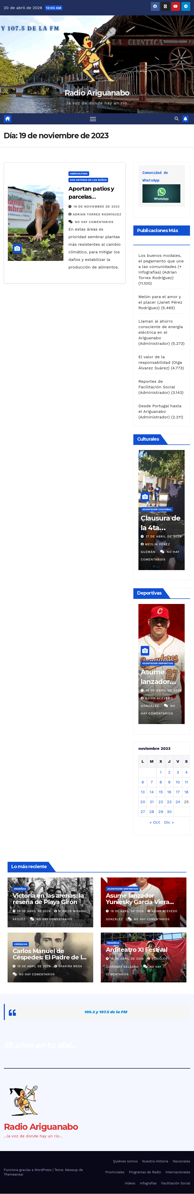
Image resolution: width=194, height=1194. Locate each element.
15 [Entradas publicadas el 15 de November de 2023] (161, 792)
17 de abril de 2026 (164, 536)
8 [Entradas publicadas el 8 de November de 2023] (161, 782)
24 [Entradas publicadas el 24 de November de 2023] (178, 802)
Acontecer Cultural (157, 509)
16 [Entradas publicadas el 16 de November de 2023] (169, 792)
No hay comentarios (94, 222)
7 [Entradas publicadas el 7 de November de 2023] (152, 782)
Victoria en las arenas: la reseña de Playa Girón (48, 899)
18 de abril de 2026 (164, 690)
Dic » (169, 822)
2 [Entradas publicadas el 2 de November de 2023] (169, 772)
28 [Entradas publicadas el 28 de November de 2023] (151, 811)
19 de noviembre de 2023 (97, 207)
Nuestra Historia (155, 1161)
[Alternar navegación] (93, 119)
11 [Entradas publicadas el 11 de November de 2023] (186, 782)
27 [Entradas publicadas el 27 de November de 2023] (142, 811)
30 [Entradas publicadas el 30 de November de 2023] (169, 811)
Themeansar (13, 1175)
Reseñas (20, 889)
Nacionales (181, 1161)
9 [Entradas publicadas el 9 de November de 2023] (169, 782)
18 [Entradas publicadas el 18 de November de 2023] (186, 792)
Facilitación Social (175, 1183)
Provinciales (115, 1173)
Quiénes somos (125, 1161)
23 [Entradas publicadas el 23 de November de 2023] (169, 802)
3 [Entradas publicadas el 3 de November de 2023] (178, 772)
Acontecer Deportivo (157, 663)
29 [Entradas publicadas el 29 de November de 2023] (160, 811)
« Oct (155, 822)
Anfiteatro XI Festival (136, 950)
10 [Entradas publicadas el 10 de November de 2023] (178, 782)
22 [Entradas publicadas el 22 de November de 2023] (160, 802)
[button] (177, 119)
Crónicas (20, 944)
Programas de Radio (145, 1173)
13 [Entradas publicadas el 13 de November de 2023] (143, 792)
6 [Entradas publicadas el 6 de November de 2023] (142, 782)
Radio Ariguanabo (97, 93)
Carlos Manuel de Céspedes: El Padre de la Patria (49, 957)
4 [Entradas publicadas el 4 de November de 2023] (186, 772)
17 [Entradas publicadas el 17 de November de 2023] (178, 792)
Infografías (148, 1183)
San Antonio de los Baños (88, 180)
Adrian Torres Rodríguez (95, 214)
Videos (130, 1183)
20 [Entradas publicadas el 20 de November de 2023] (142, 802)
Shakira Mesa (68, 966)
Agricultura (79, 173)
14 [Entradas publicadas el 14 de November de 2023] (152, 792)
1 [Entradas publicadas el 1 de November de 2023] (160, 772)
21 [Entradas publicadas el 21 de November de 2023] (152, 802)
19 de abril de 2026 (34, 911)
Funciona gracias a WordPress (28, 1170)
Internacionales (177, 1173)
